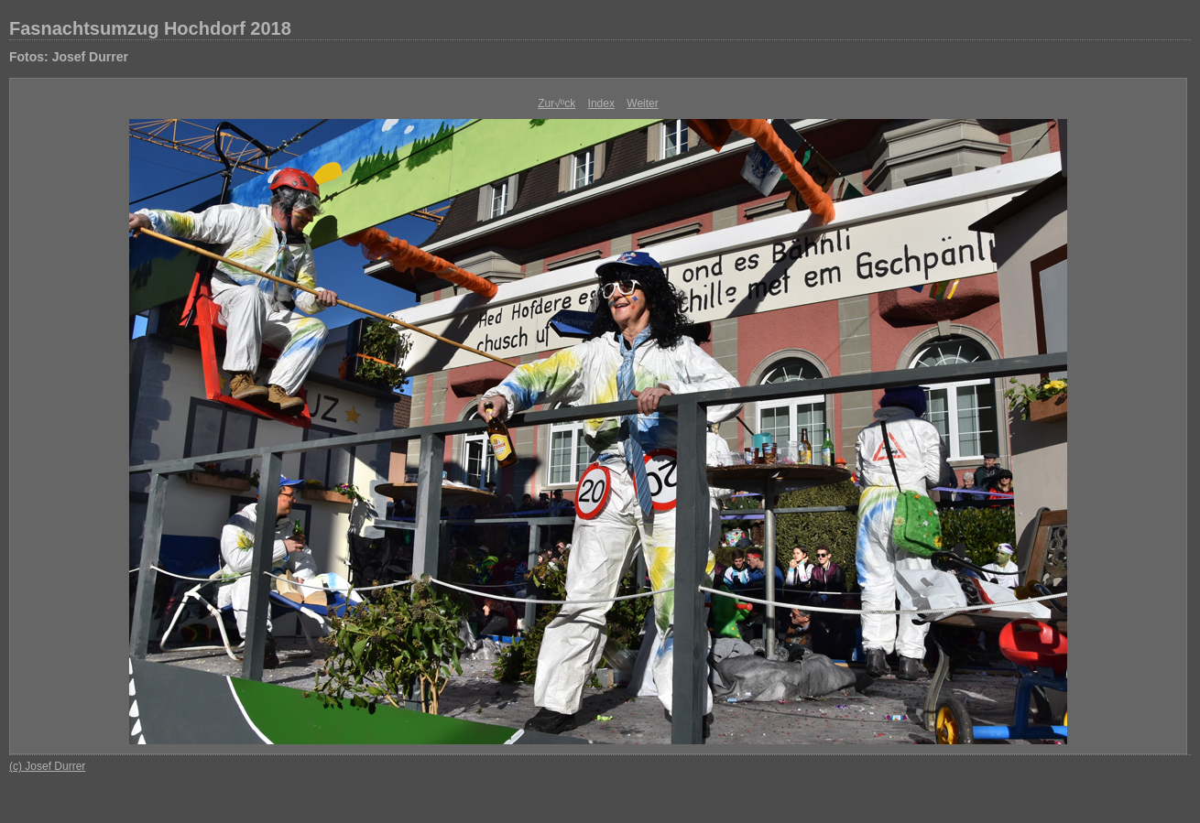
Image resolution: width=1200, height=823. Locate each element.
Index (601, 103)
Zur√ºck (556, 103)
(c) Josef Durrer (47, 766)
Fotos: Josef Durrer (68, 56)
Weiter (642, 103)
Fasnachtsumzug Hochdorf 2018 (150, 28)
